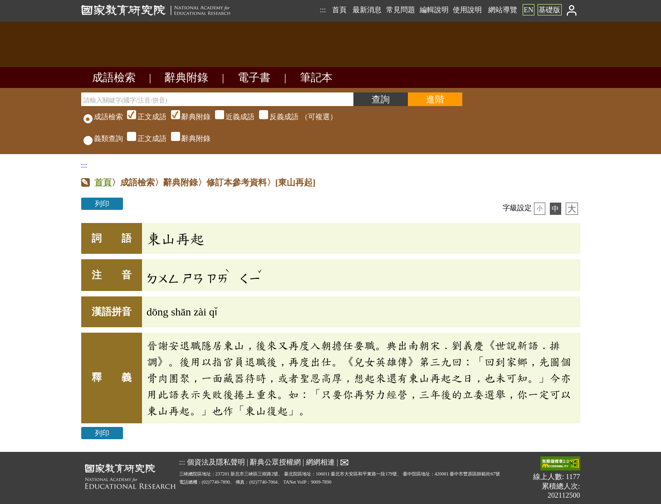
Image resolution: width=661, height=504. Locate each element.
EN (528, 10)
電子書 (254, 77)
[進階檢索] (435, 99)
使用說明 (467, 10)
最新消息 (367, 10)
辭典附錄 (186, 77)
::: (323, 10)
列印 (102, 204)
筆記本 (316, 77)
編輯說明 (434, 10)
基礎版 (549, 10)
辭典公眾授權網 (275, 461)
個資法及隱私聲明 (216, 461)
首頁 (339, 10)
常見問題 (400, 10)
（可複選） (231, 116)
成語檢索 (114, 77)
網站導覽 (502, 10)
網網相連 (320, 461)
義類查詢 (103, 138)
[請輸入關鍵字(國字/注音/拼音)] (217, 99)
